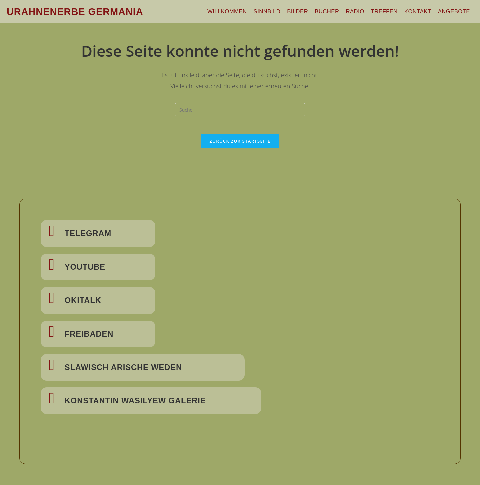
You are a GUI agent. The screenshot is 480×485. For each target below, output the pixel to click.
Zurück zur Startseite (240, 143)
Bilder (307, 11)
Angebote (454, 11)
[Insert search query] (240, 109)
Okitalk (86, 301)
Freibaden (92, 335)
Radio (361, 11)
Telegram (91, 235)
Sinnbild (278, 11)
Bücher (334, 11)
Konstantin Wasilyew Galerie (142, 401)
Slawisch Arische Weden (130, 368)
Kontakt (421, 11)
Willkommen (240, 11)
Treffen (389, 11)
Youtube (88, 268)
